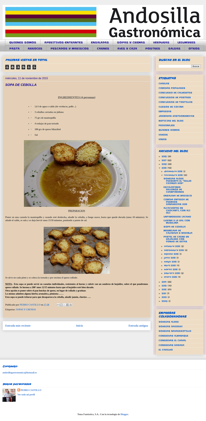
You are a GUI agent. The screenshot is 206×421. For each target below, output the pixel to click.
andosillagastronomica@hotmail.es (19, 372)
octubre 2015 (172, 246)
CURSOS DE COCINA (171, 106)
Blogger (124, 414)
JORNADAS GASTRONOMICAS (176, 116)
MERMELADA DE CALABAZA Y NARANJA (177, 231)
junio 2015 (170, 257)
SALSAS (174, 48)
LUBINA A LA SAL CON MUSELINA (176, 221)
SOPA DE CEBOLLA (174, 226)
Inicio (79, 325)
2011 (164, 293)
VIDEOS (163, 134)
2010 (164, 297)
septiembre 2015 (174, 250)
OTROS (194, 48)
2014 (164, 282)
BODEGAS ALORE (169, 321)
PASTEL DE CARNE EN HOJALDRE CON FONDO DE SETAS (176, 239)
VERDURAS (161, 42)
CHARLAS (164, 83)
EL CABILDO (166, 349)
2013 (164, 285)
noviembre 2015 (173, 175)
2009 (165, 301)
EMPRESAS (165, 111)
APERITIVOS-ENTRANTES (63, 42)
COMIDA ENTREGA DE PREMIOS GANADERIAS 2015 (176, 202)
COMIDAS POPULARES (172, 88)
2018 (164, 156)
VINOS (163, 139)
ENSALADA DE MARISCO (177, 195)
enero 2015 (171, 277)
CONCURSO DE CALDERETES (175, 92)
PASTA (14, 48)
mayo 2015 (170, 261)
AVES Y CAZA (127, 48)
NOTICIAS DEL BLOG (171, 120)
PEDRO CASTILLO (31, 390)
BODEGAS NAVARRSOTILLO (175, 331)
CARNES (103, 48)
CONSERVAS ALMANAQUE (173, 335)
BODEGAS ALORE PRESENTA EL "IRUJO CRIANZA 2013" (177, 181)
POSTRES (152, 48)
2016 (164, 164)
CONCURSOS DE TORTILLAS (175, 102)
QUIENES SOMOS (22, 42)
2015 (164, 168)
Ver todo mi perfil (26, 394)
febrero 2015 (172, 273)
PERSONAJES (167, 125)
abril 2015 (170, 265)
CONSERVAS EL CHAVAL (172, 340)
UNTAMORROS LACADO (177, 216)
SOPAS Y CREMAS (131, 42)
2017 (164, 160)
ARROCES (35, 48)
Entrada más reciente (18, 325)
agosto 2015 (171, 254)
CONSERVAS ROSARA (171, 345)
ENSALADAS (100, 42)
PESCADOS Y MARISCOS (69, 48)
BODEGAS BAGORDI (170, 326)
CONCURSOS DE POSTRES (175, 97)
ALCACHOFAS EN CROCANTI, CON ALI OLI (176, 210)
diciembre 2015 (173, 171)
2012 (164, 289)
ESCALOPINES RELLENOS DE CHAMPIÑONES (173, 189)
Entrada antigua (138, 325)
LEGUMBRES (186, 42)
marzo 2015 (171, 269)
